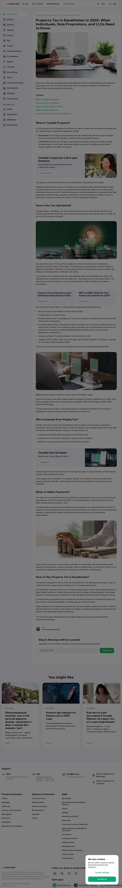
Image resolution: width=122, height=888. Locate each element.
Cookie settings (102, 872)
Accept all (102, 879)
